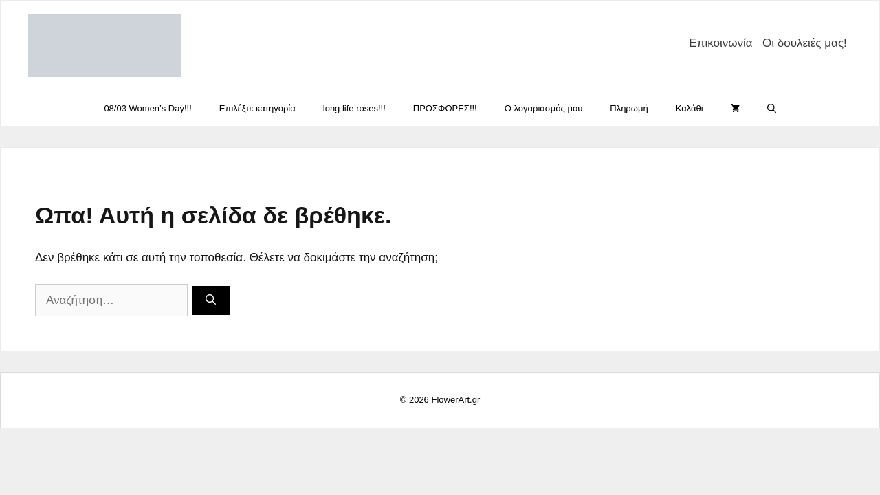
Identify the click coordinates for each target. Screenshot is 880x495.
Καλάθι (689, 108)
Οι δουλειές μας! (804, 43)
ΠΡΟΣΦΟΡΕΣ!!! (445, 108)
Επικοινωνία (720, 43)
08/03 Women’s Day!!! (147, 108)
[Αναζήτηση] (210, 300)
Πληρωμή (629, 108)
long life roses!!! (354, 108)
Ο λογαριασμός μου (544, 108)
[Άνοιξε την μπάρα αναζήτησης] (772, 108)
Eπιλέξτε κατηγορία (257, 108)
